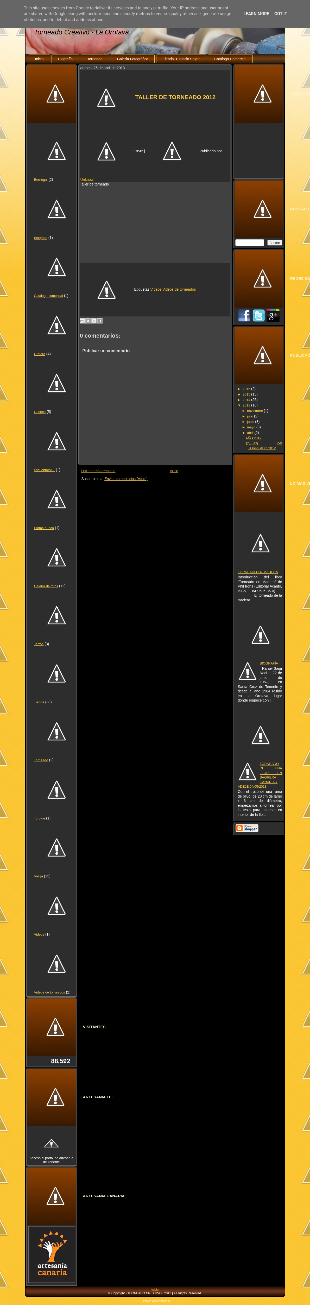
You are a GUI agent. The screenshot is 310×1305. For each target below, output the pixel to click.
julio (250, 416)
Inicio (39, 59)
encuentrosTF (44, 470)
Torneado (94, 59)
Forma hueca (44, 528)
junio (251, 422)
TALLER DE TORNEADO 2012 (175, 97)
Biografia (40, 238)
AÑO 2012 (253, 438)
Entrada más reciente (98, 471)
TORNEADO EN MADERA (258, 572)
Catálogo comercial (48, 296)
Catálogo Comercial (230, 59)
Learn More (256, 13)
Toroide (39, 818)
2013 (247, 405)
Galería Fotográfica (132, 59)
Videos (39, 934)
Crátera (39, 354)
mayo (251, 427)
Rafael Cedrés (179, 1301)
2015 (247, 394)
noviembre (255, 411)
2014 (247, 400)
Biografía (65, 59)
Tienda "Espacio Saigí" (181, 59)
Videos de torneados (49, 992)
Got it (280, 13)
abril (250, 433)
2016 (247, 389)
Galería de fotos (46, 586)
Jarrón (39, 644)
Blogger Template (132, 1301)
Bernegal (41, 180)
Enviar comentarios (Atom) (126, 479)
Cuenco (40, 412)
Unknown (88, 179)
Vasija (38, 876)
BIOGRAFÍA (269, 663)
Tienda (39, 702)
